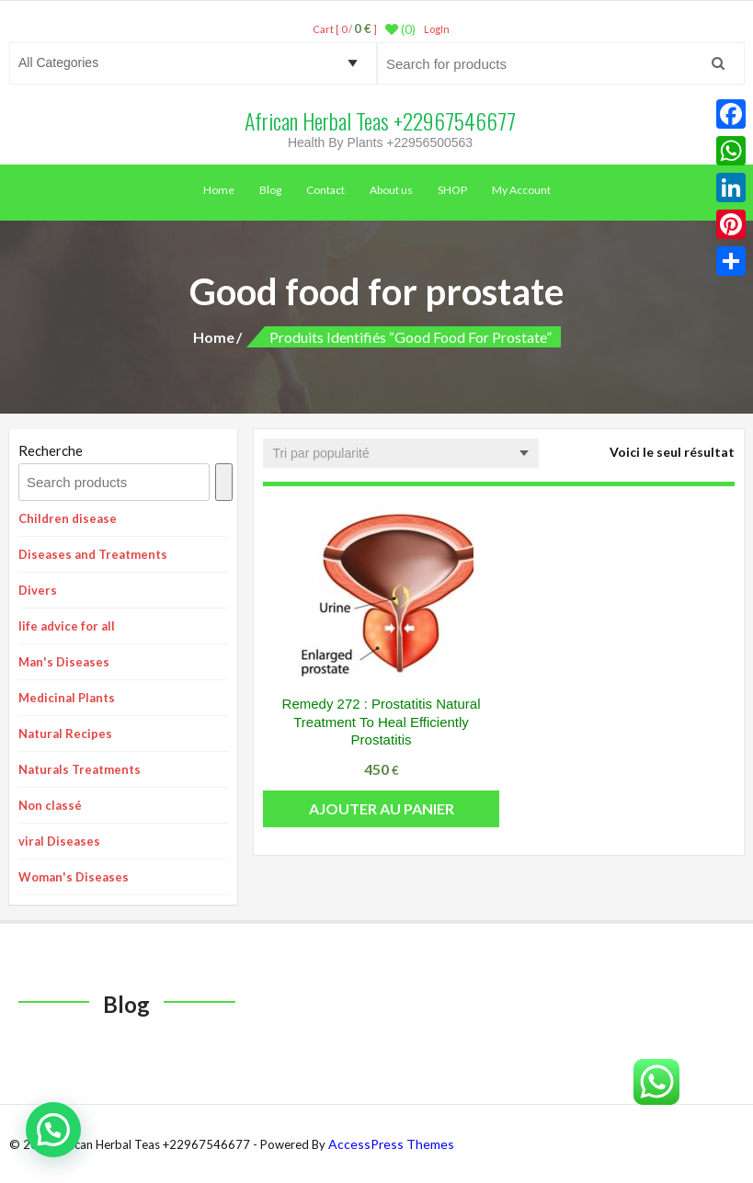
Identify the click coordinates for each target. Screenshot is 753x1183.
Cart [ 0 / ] (345, 29)
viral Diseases (59, 841)
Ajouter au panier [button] (381, 808)
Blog (270, 190)
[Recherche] (224, 482)
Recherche (50, 450)
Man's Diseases (63, 661)
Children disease (67, 518)
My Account (521, 190)
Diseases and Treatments (92, 554)
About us (391, 190)
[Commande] (401, 453)
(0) (400, 29)
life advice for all (66, 626)
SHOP (452, 190)
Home (218, 190)
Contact (325, 190)
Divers (37, 590)
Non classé (50, 805)
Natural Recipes (65, 733)
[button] (53, 1129)
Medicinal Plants (66, 697)
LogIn (437, 29)
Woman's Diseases (73, 877)
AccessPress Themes (391, 1144)
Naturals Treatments (79, 769)
